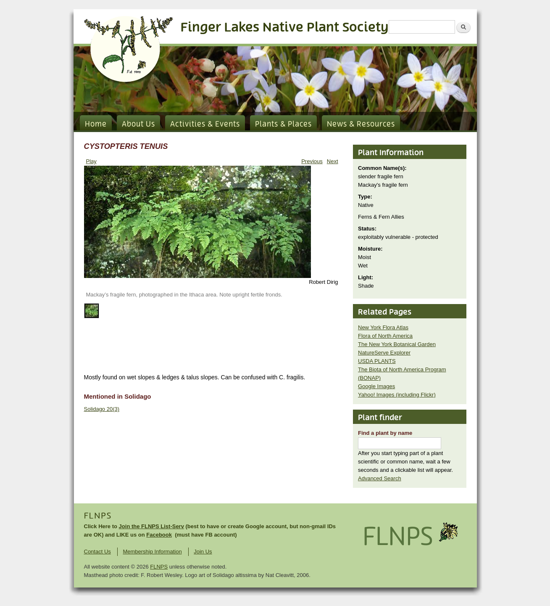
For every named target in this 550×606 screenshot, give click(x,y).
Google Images (376, 386)
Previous (312, 161)
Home (96, 124)
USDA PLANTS (377, 361)
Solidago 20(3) (102, 409)
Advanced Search (379, 478)
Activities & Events (205, 124)
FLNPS (98, 516)
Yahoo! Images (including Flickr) (397, 395)
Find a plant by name (385, 433)
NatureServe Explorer (384, 352)
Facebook (159, 535)
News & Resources (361, 124)
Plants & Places (283, 124)
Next (332, 161)
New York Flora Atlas (383, 327)
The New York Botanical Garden (397, 344)
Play (91, 161)
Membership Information (152, 551)
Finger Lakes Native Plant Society (285, 28)
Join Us (203, 551)
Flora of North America (385, 336)
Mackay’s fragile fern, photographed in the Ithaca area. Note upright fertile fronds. (184, 294)
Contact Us (97, 551)
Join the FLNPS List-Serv (151, 526)
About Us (138, 124)
